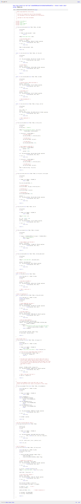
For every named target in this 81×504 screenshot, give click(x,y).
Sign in (79, 1)
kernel (20, 5)
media (60, 5)
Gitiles (7, 502)
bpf (27, 5)
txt (76, 502)
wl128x (14, 7)
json (79, 502)
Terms (13, 502)
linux (14, 5)
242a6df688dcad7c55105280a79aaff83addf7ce (42, 5)
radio (64, 5)
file (36, 9)
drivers (56, 5)
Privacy (10, 502)
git (24, 5)
